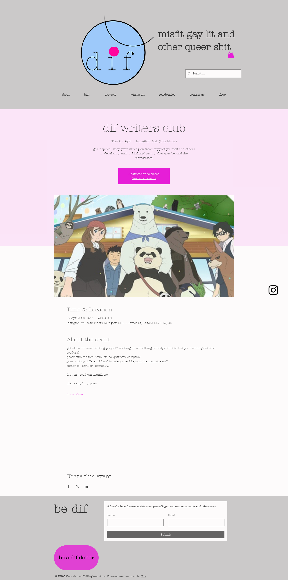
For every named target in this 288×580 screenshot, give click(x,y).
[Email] (195, 522)
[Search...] (212, 74)
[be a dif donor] (76, 557)
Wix (143, 576)
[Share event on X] (77, 486)
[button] (231, 54)
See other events (144, 178)
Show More (75, 394)
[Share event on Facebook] (68, 486)
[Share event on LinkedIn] (86, 486)
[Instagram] (273, 290)
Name (111, 515)
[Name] (134, 522)
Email (171, 515)
